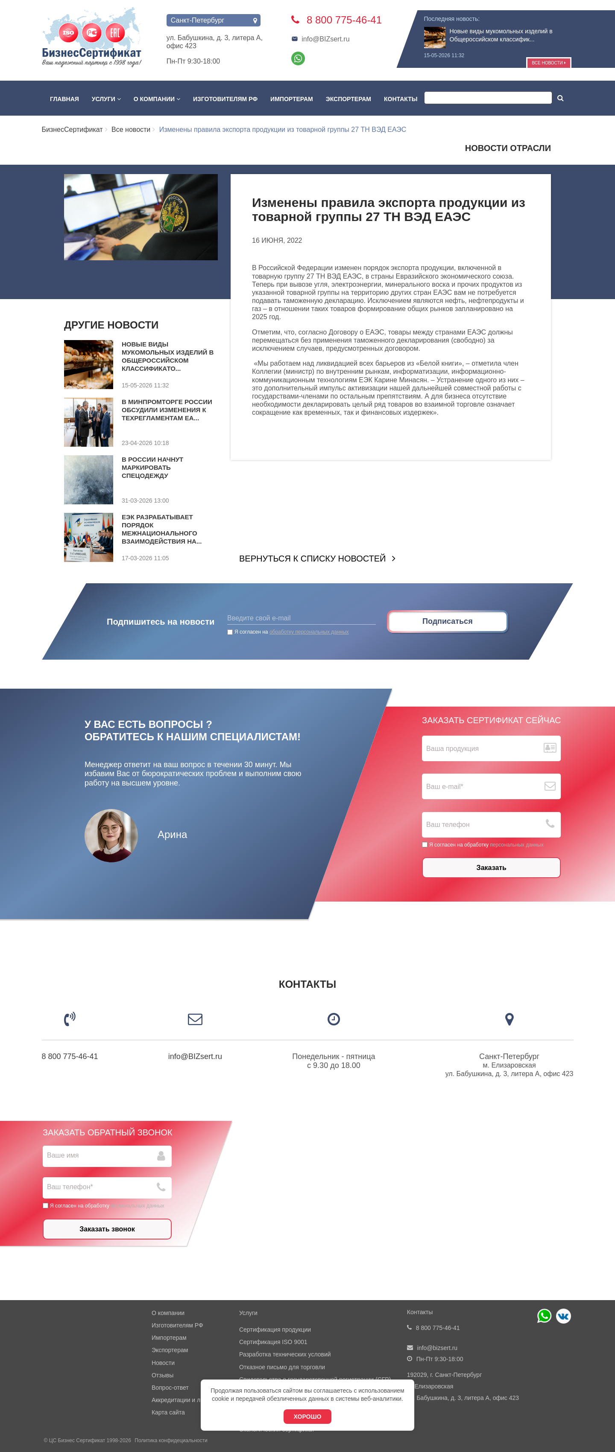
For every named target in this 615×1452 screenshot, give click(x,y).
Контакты (400, 99)
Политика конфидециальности (171, 1440)
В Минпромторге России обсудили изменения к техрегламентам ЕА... (167, 410)
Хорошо (308, 1416)
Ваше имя (63, 1155)
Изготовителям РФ (225, 99)
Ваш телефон (448, 824)
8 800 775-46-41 (70, 1056)
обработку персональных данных (309, 632)
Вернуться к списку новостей (312, 558)
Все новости (548, 63)
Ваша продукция (452, 748)
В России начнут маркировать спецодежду (152, 467)
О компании (157, 99)
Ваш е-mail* (444, 786)
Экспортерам (348, 99)
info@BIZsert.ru (320, 39)
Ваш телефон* (70, 1186)
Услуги (106, 99)
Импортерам (291, 99)
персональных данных (516, 844)
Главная (64, 99)
